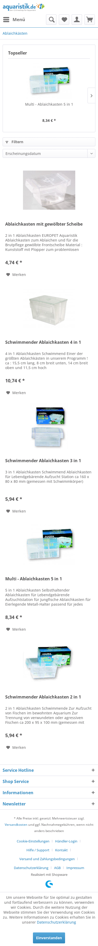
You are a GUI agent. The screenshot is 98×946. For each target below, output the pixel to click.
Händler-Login (66, 841)
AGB (57, 867)
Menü (14, 18)
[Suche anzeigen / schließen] (51, 19)
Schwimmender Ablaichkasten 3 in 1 (43, 460)
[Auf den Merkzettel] (16, 275)
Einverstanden (49, 937)
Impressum (75, 867)
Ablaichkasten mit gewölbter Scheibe (44, 224)
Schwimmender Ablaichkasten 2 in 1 (43, 697)
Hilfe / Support (37, 850)
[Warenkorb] (89, 19)
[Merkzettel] (64, 19)
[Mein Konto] (77, 19)
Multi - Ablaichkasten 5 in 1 (49, 104)
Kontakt (61, 850)
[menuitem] (14, 19)
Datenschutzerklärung (31, 867)
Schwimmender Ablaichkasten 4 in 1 (43, 342)
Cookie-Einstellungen (33, 841)
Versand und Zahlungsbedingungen (47, 859)
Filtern (14, 141)
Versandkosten (16, 824)
